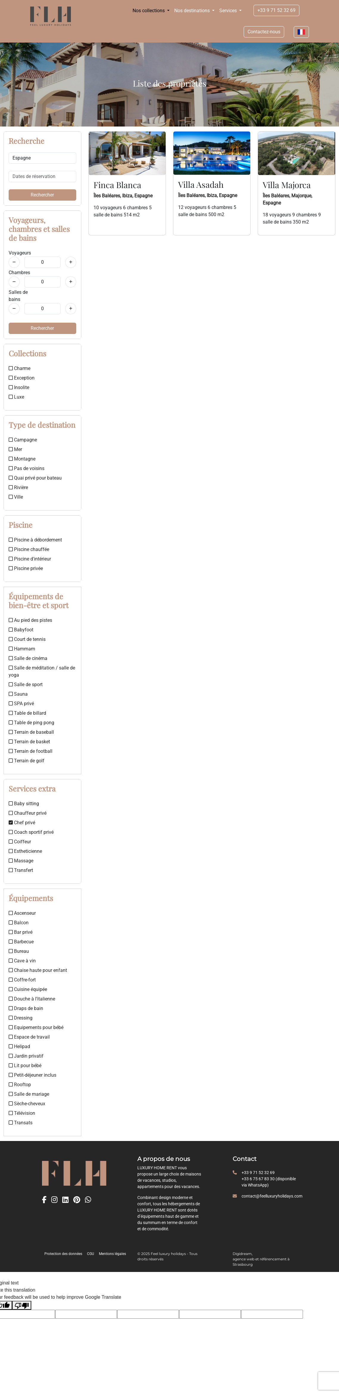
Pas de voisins (26, 468)
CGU (90, 1254)
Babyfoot (21, 630)
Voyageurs (20, 253)
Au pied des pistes (30, 620)
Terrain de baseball (31, 732)
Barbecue (21, 942)
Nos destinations (192, 10)
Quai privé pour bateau (35, 478)
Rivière (18, 487)
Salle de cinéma (28, 658)
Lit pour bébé (25, 1065)
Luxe (16, 397)
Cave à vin (22, 961)
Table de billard (27, 713)
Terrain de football (30, 751)
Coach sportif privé (31, 832)
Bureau (19, 951)
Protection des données (63, 1254)
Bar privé (20, 932)
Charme (19, 368)
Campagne (23, 440)
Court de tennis (27, 639)
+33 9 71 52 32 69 (276, 10)
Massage (21, 861)
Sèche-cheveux (27, 1103)
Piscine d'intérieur (30, 559)
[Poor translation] (21, 1305)
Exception (22, 378)
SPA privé (21, 703)
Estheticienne (25, 851)
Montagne (22, 459)
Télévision (22, 1113)
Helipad (19, 1046)
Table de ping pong (31, 722)
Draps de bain (26, 1008)
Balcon (19, 922)
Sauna (18, 694)
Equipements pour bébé (36, 1027)
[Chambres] (14, 282)
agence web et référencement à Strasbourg (261, 1262)
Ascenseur (22, 913)
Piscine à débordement (35, 540)
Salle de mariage (29, 1094)
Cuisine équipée (28, 989)
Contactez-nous (264, 32)
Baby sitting (24, 803)
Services (228, 10)
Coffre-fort (22, 980)
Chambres (19, 272)
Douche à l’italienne (32, 999)
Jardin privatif (26, 1056)
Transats (20, 1122)
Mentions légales (112, 1254)
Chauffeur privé (27, 813)
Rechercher (42, 195)
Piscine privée (26, 568)
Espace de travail (29, 1037)
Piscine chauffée (29, 549)
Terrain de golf (26, 761)
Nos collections (149, 10)
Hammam (22, 649)
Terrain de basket (29, 741)
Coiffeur (20, 841)
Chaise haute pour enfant (38, 970)
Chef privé (22, 822)
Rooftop (20, 1084)
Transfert (21, 870)
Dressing (20, 1018)
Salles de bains (18, 295)
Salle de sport (26, 684)
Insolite (19, 387)
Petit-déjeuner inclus (32, 1075)
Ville (16, 497)
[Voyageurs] (14, 262)
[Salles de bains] (14, 308)
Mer (15, 449)
